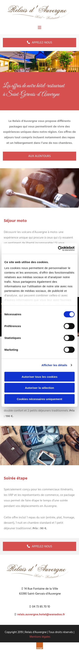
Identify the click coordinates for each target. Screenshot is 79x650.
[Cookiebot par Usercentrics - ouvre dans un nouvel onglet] (58, 248)
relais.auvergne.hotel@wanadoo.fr (41, 614)
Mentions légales (40, 637)
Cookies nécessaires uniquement (39, 398)
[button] (39, 42)
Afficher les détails (54, 365)
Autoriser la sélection (39, 387)
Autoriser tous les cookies (39, 376)
